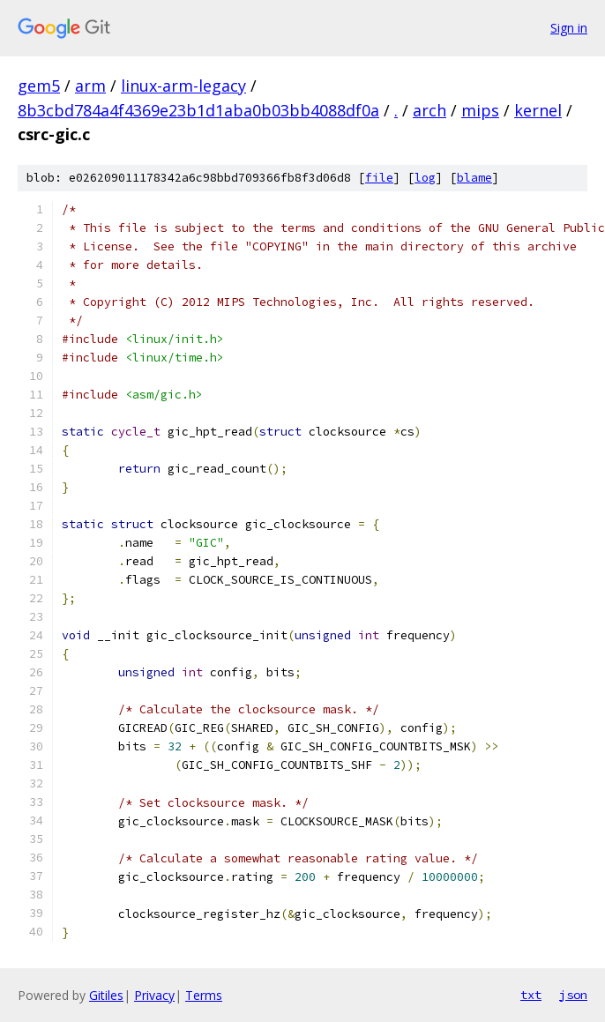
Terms (203, 995)
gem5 (39, 85)
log (425, 177)
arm (90, 85)
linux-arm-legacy (183, 85)
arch (429, 110)
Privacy (154, 995)
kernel (538, 110)
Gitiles (106, 995)
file (379, 177)
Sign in (568, 27)
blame (474, 177)
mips (480, 110)
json (573, 995)
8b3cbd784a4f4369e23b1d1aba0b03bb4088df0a (198, 110)
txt (531, 995)
